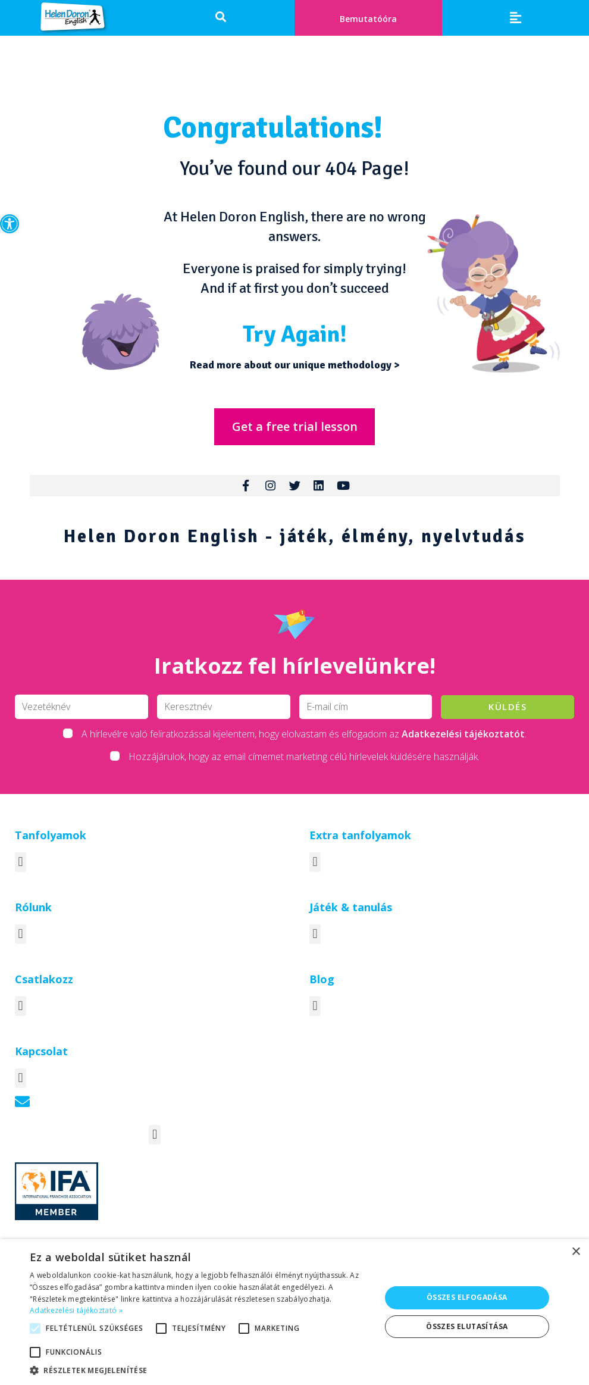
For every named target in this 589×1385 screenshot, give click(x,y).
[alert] (294, 1312)
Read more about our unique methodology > (295, 364)
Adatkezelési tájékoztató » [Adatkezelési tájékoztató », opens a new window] (76, 1310)
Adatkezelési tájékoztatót (463, 747)
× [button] (575, 1252)
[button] (9, 223)
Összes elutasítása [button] (466, 1326)
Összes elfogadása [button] (467, 1297)
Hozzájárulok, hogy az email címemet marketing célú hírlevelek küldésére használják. (304, 769)
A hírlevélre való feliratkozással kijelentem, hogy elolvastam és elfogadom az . (304, 747)
